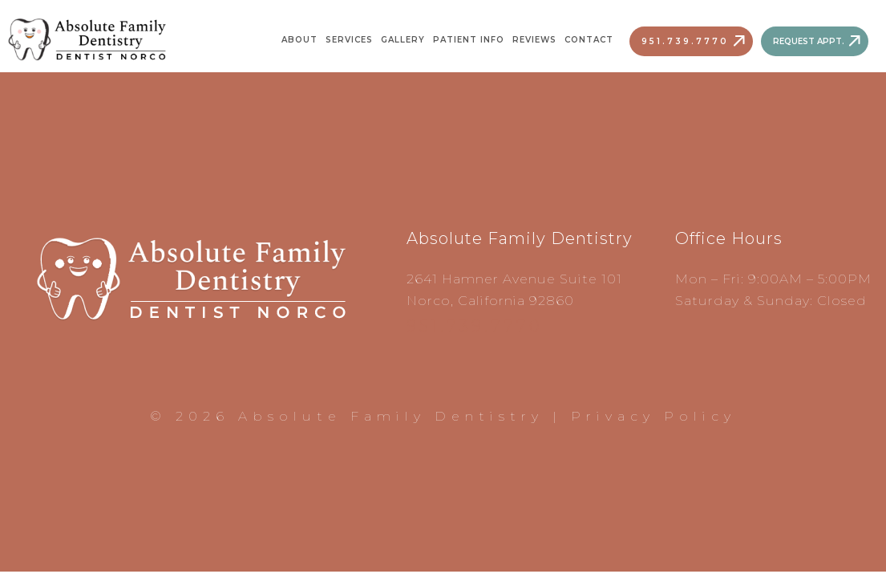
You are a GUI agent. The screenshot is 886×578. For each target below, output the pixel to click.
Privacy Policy (653, 416)
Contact (588, 40)
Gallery (403, 40)
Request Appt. (808, 41)
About (299, 40)
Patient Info (468, 40)
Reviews (534, 40)
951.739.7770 (685, 41)
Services (349, 40)
